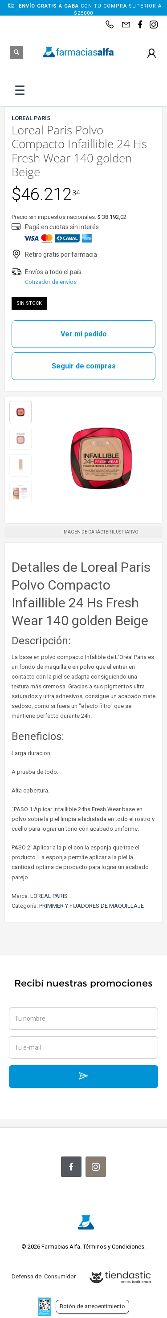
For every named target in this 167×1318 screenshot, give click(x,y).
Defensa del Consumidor (44, 1276)
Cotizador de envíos (51, 282)
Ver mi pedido (84, 334)
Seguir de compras (84, 366)
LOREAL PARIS (49, 896)
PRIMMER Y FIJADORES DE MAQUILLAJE (91, 905)
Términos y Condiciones (113, 1246)
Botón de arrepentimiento (92, 1306)
